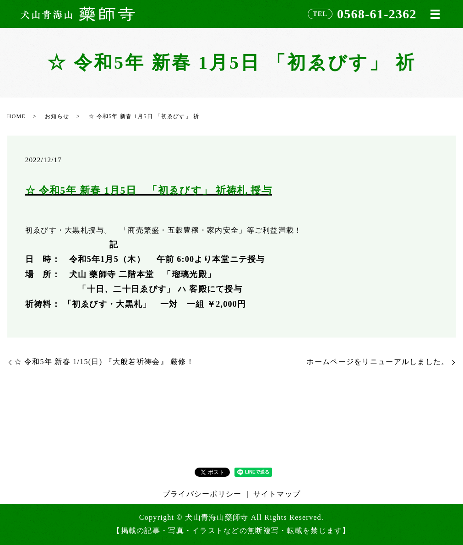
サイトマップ (277, 494)
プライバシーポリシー (202, 494)
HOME (16, 116)
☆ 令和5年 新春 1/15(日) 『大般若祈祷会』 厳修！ (108, 361)
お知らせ (57, 116)
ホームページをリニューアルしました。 (377, 361)
